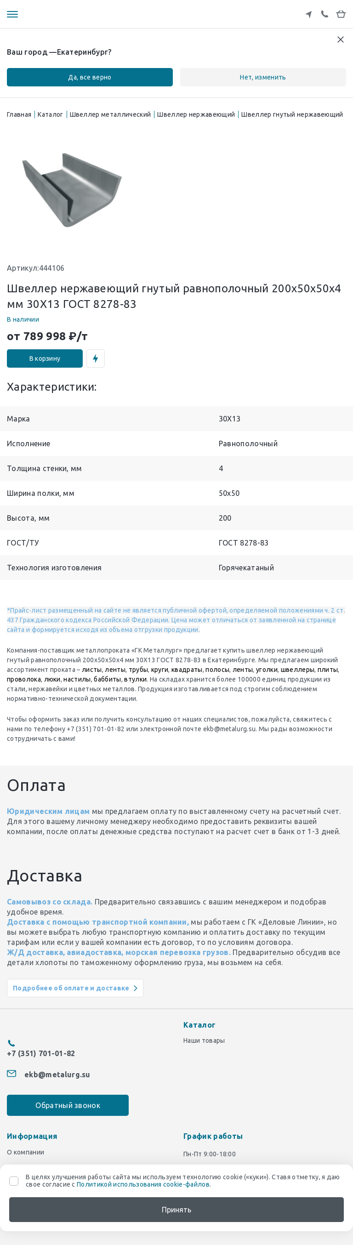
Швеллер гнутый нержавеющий (292, 114)
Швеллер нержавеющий (196, 114)
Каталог (50, 114)
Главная (19, 114)
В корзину (45, 358)
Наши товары (204, 1040)
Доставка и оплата (36, 1161)
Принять (176, 1209)
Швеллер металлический (110, 114)
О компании (25, 1147)
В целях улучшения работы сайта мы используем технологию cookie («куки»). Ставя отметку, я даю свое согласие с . (183, 1181)
